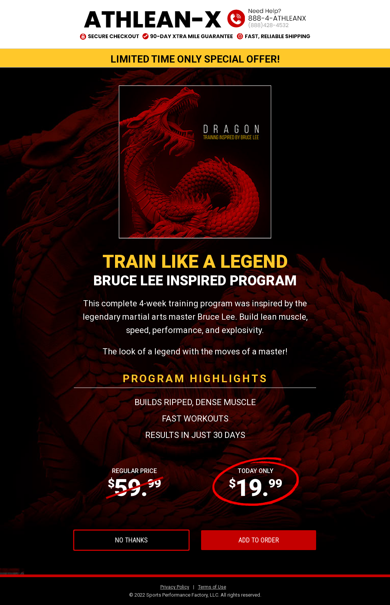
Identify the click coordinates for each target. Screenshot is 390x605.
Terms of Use (212, 587)
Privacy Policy (174, 587)
